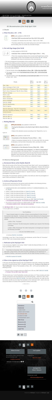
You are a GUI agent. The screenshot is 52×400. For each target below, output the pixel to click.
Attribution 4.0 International (15, 361)
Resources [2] (22, 324)
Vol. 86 (40, 57)
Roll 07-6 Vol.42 (31, 195)
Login (48, 392)
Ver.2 (38, 85)
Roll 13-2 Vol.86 (44, 270)
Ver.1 (31, 85)
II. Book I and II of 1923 (23, 311)
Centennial (21, 308)
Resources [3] (22, 326)
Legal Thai (21, 328)
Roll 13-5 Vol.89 (21, 278)
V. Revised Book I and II (24, 317)
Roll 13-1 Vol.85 (40, 202)
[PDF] (12, 36)
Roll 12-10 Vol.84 (38, 199)
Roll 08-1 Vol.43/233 (17, 235)
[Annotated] (18, 124)
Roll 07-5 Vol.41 (31, 193)
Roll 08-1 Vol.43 (31, 197)
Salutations (21, 305)
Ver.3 (45, 85)
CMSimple (32, 392)
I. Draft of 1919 (21, 309)
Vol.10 (9, 189)
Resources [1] (22, 322)
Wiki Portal (21, 319)
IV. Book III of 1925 (22, 315)
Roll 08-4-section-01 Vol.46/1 (14, 256)
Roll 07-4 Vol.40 (30, 191)
